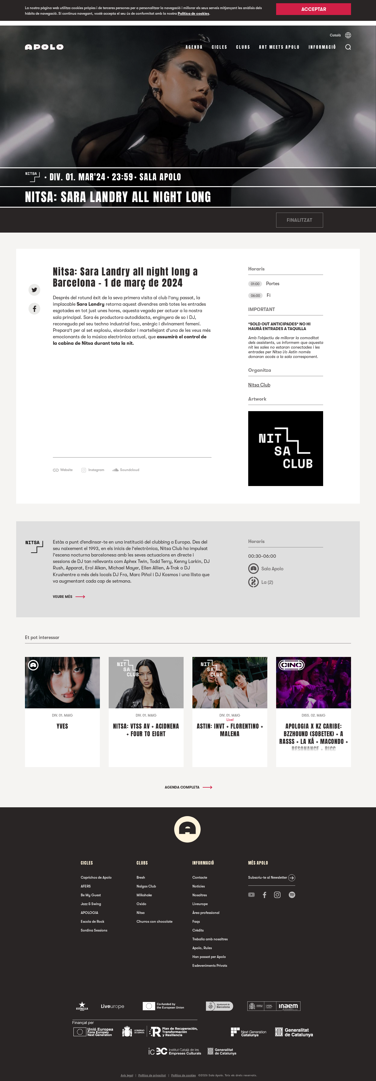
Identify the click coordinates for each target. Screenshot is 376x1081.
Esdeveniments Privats (209, 961)
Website (66, 465)
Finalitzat (299, 215)
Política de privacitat (152, 1070)
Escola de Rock (92, 917)
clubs (243, 42)
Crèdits (198, 926)
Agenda (194, 42)
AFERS (86, 882)
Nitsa (141, 908)
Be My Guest (91, 890)
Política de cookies (193, 13)
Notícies (198, 882)
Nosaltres (199, 890)
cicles (219, 42)
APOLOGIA (89, 908)
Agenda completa (188, 783)
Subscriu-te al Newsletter (267, 873)
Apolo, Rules (202, 943)
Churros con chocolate (154, 917)
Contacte (199, 873)
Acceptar (313, 11)
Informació (322, 42)
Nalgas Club (146, 882)
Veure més (68, 592)
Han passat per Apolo (209, 952)
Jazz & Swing (91, 899)
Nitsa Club (259, 380)
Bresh (141, 873)
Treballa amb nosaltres (210, 934)
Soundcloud (129, 465)
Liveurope (200, 899)
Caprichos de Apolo (96, 873)
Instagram (96, 465)
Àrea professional (205, 908)
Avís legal (127, 1070)
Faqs (196, 917)
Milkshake (144, 890)
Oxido (141, 899)
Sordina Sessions (94, 926)
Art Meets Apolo (279, 42)
